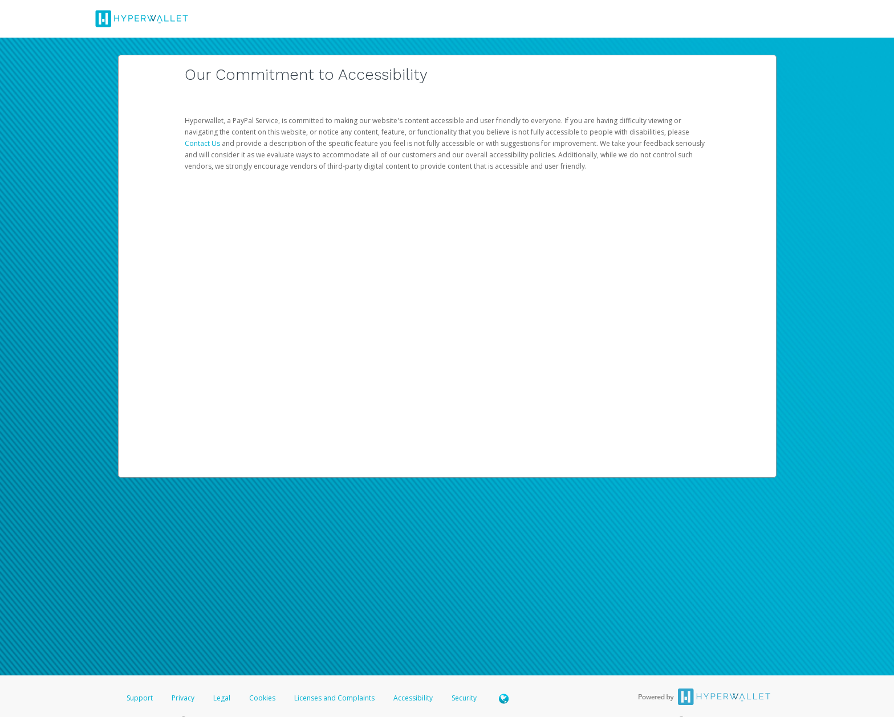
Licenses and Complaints (335, 698)
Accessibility (413, 698)
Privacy (183, 698)
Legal (221, 698)
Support (140, 698)
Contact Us (203, 143)
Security (464, 698)
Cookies (262, 698)
